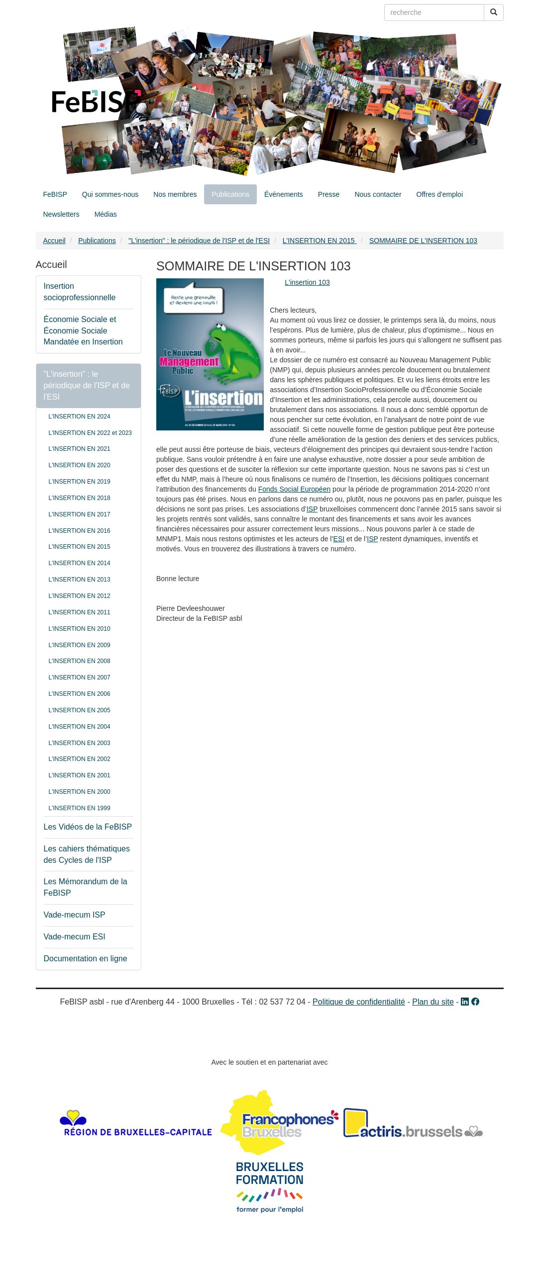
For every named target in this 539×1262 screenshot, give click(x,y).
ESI (339, 539)
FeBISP (55, 194)
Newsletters (61, 214)
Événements (283, 194)
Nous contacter (377, 194)
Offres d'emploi (440, 194)
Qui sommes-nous (110, 194)
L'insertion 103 (307, 282)
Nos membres (175, 194)
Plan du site (433, 1002)
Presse (329, 194)
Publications (230, 194)
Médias (106, 214)
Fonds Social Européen (294, 489)
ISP (312, 509)
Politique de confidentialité (359, 1002)
